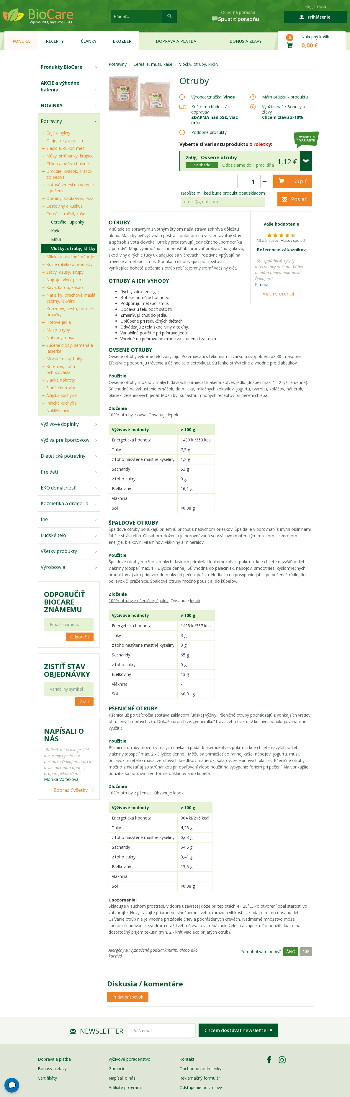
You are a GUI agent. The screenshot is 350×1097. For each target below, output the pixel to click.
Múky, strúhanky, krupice (70, 156)
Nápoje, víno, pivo (63, 280)
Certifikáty (47, 1078)
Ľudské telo (53, 535)
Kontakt (186, 1059)
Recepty (55, 41)
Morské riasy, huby (64, 359)
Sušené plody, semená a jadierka (69, 348)
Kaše (55, 231)
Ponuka (21, 41)
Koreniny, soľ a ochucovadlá (60, 369)
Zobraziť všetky (70, 790)
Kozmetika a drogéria (64, 503)
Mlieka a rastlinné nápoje (70, 257)
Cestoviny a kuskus (64, 206)
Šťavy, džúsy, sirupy (65, 272)
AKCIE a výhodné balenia (60, 86)
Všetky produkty (59, 551)
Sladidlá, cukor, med (65, 148)
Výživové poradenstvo (130, 1059)
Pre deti (49, 472)
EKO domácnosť (58, 488)
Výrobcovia (53, 567)
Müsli (56, 239)
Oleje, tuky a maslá (64, 140)
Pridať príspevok (127, 997)
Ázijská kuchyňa (61, 395)
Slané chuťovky (60, 387)
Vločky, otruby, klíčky (73, 248)
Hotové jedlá (58, 322)
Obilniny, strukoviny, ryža (70, 198)
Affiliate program (125, 1087)
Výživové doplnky (60, 424)
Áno (290, 951)
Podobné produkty (209, 132)
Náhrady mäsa (60, 337)
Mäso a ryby (58, 330)
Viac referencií (278, 293)
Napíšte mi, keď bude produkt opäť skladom (223, 193)
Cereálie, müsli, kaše (65, 213)
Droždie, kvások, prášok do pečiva (69, 174)
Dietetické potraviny (63, 456)
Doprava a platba (176, 41)
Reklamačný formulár (199, 1078)
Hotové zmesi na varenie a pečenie (70, 187)
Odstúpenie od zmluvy (200, 1087)
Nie (305, 951)
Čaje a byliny (58, 133)
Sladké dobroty (60, 380)
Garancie (117, 1068)
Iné (44, 519)
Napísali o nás (122, 1078)
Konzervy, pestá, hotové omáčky (69, 311)
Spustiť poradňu (238, 18)
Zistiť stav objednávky (67, 670)
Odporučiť (79, 637)
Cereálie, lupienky (67, 222)
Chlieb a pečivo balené (67, 163)
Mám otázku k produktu (285, 97)
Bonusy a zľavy (52, 1068)
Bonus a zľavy (245, 41)
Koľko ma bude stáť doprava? (210, 109)
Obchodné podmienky (200, 1068)
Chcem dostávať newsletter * (238, 1030)
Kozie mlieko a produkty (69, 264)
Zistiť (84, 701)
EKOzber (122, 41)
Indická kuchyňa (61, 403)
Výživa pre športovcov (65, 440)
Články (89, 41)
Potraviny (51, 121)
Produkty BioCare (61, 67)
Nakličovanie (58, 410)
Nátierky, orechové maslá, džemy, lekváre (71, 298)
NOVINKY (52, 105)
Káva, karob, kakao (64, 287)
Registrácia (315, 6)
